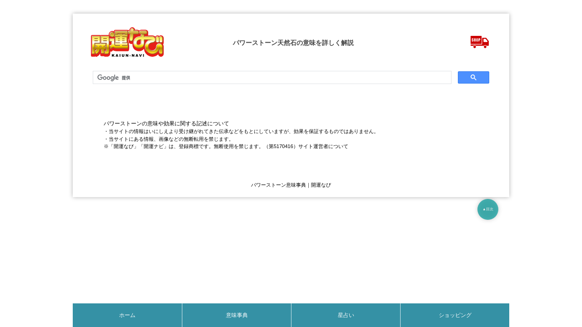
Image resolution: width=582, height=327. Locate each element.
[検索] (271, 78)
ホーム (127, 315)
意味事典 (237, 315)
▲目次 (487, 209)
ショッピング (455, 315)
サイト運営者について (323, 146)
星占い (346, 315)
